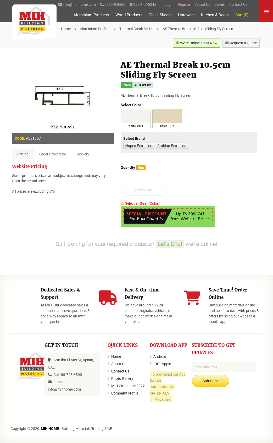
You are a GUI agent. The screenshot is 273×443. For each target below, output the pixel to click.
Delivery (83, 154)
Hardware (186, 14)
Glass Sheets (160, 14)
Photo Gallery (122, 378)
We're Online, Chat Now (197, 42)
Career (219, 4)
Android (159, 356)
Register (184, 4)
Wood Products (128, 14)
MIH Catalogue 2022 (128, 385)
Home (116, 356)
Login (169, 4)
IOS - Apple (162, 363)
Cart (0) (241, 14)
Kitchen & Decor (215, 14)
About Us (202, 4)
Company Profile (124, 393)
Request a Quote (241, 42)
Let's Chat (170, 243)
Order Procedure (52, 154)
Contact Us (238, 4)
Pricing (23, 154)
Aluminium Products (91, 14)
